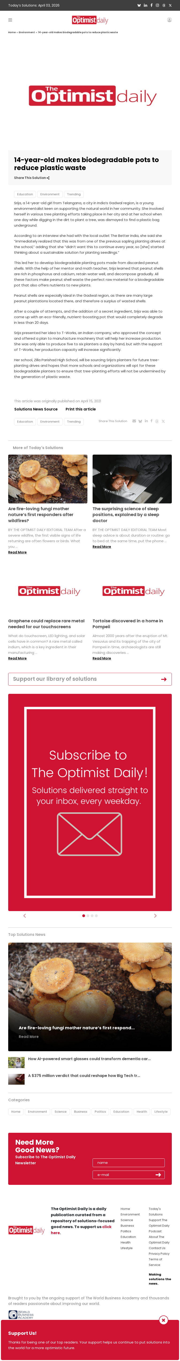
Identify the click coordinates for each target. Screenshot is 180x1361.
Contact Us (157, 1248)
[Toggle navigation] (10, 19)
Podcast (155, 1231)
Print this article (81, 409)
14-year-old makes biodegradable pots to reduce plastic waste (78, 32)
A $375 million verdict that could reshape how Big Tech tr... (84, 1075)
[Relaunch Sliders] (96, 915)
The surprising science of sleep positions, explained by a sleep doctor (126, 514)
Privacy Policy (159, 1253)
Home (12, 32)
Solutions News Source (36, 409)
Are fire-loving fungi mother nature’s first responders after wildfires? (40, 514)
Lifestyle (161, 1111)
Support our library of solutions (55, 679)
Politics (100, 1111)
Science (61, 1111)
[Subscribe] (83, 915)
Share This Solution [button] (31, 178)
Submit (158, 1175)
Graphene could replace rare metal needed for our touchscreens (46, 624)
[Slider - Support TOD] (92, 915)
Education (25, 194)
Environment (27, 32)
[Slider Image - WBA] (87, 915)
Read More (17, 552)
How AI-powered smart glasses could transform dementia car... (89, 1059)
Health (142, 1111)
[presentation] (119, 1148)
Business (80, 1111)
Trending (74, 194)
